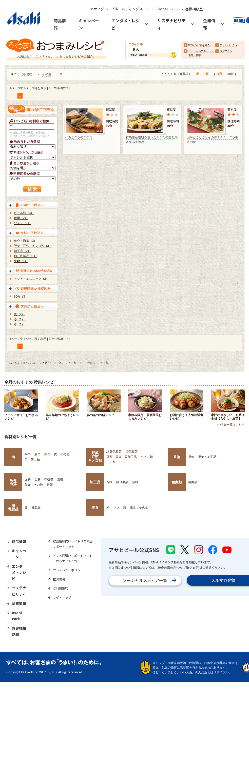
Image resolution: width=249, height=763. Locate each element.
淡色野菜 (131, 451)
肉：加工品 (32, 459)
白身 (37, 479)
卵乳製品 (13, 507)
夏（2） (19, 314)
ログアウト (226, 51)
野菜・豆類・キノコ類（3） (33, 246)
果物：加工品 (207, 457)
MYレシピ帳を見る (199, 45)
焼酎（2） (21, 218)
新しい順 (202, 74)
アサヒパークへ (228, 45)
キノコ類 (147, 457)
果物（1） (21, 261)
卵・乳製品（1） (25, 256)
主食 (95, 507)
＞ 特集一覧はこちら (231, 425)
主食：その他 (139, 507)
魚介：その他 (34, 484)
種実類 (176, 482)
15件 (219, 74)
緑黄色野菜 (114, 451)
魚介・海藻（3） (25, 241)
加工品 (95, 482)
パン (116, 507)
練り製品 (122, 482)
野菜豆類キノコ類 (95, 456)
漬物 (135, 482)
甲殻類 (48, 479)
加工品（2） (22, 251)
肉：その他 (61, 454)
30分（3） (21, 296)
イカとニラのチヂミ (78, 137)
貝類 (50, 484)
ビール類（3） (24, 213)
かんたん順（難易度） (176, 74)
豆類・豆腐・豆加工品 (121, 457)
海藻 (60, 479)
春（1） (19, 324)
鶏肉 (47, 454)
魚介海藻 (13, 482)
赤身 (28, 479)
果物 (176, 457)
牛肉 (28, 454)
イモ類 (111, 462)
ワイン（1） (22, 223)
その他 (46, 74)
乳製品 (36, 507)
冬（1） (19, 319)
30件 (230, 74)
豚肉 (37, 454)
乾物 (109, 482)
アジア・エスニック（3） (31, 279)
